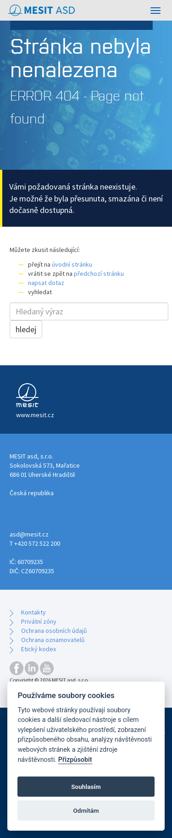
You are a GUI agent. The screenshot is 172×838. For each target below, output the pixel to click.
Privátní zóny (38, 621)
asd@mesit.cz (29, 534)
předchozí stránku (99, 273)
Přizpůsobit (75, 760)
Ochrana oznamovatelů (53, 640)
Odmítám (86, 810)
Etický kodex (38, 649)
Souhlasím (85, 786)
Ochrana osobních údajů (54, 630)
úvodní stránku (72, 264)
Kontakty (33, 612)
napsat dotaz (46, 283)
